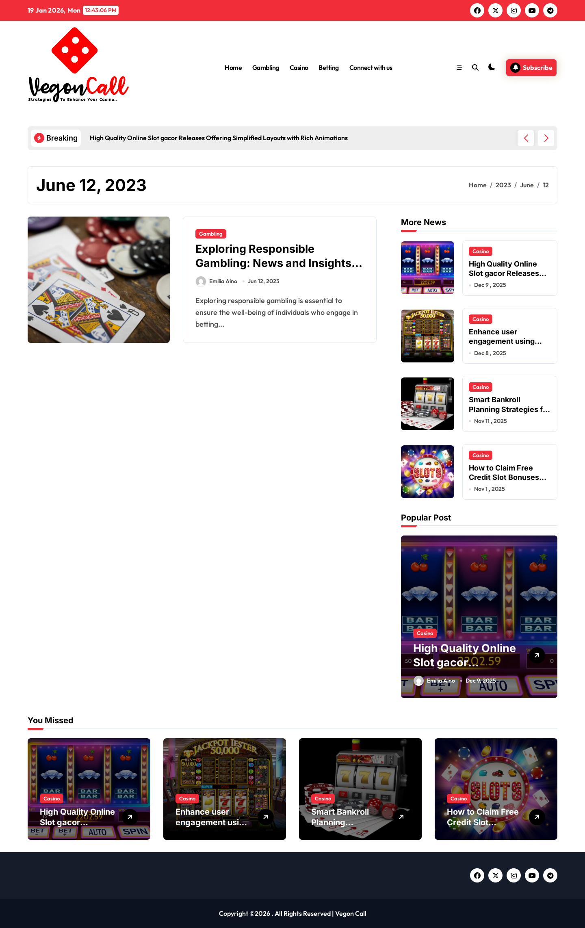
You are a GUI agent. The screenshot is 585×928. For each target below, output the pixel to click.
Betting (328, 67)
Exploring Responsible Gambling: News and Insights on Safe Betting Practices (273, 263)
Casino (299, 67)
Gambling (265, 67)
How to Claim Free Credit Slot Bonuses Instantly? (504, 477)
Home (233, 67)
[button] (546, 138)
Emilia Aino (216, 281)
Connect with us (370, 67)
